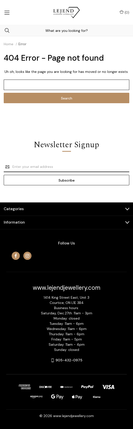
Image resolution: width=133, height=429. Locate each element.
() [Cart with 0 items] (124, 12)
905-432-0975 (69, 360)
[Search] (4, 30)
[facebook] (16, 256)
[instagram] (27, 256)
